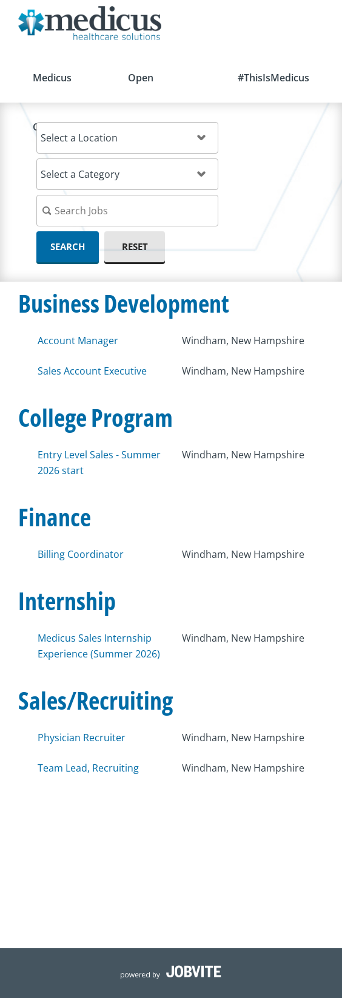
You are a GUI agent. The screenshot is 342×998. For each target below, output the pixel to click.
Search (67, 246)
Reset (135, 246)
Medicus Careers (52, 87)
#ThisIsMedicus (273, 77)
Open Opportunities (160, 87)
